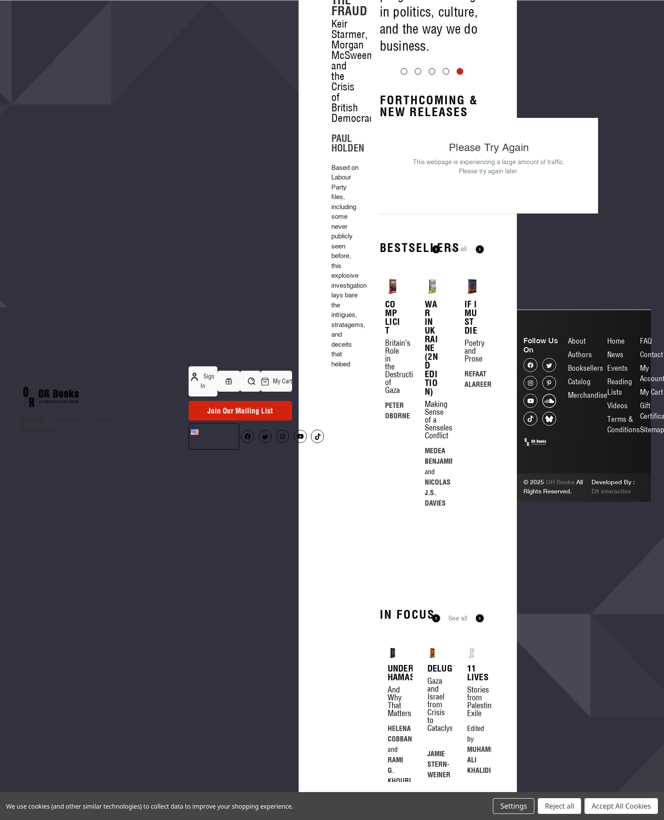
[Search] (250, 381)
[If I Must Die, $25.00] (471, 286)
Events (617, 367)
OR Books (560, 482)
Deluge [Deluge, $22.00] (432, 668)
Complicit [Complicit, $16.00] (392, 317)
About (103, 419)
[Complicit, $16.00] (392, 286)
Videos (617, 405)
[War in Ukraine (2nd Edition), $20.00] (432, 286)
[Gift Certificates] (228, 381)
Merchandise (587, 395)
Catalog (31, 419)
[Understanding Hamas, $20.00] (393, 653)
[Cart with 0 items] (276, 381)
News (615, 354)
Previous (436, 249)
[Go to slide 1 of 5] (404, 71)
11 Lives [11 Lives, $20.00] (472, 673)
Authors (68, 419)
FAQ (646, 340)
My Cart (651, 391)
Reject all (559, 806)
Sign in (202, 381)
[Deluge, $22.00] (432, 653)
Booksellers (37, 429)
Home (616, 340)
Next (479, 249)
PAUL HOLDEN (348, 143)
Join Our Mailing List (240, 410)
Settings (513, 806)
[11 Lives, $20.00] (472, 653)
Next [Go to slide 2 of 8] (479, 618)
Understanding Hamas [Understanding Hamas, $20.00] (393, 673)
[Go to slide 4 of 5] (446, 71)
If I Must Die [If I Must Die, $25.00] (470, 317)
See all (457, 249)
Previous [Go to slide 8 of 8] (436, 618)
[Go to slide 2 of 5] (418, 71)
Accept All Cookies (621, 806)
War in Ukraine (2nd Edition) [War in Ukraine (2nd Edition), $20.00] (431, 348)
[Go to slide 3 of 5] (432, 71)
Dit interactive (611, 491)
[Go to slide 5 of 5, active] (460, 71)
